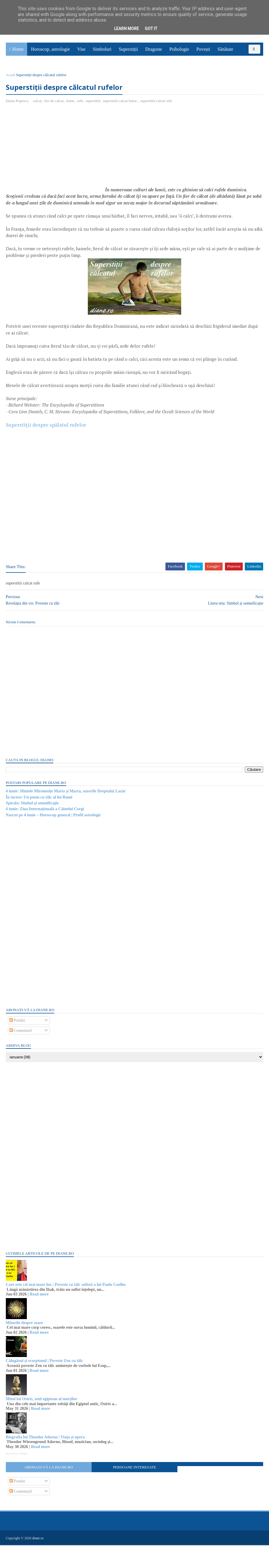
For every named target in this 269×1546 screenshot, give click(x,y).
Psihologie (179, 49)
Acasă (10, 75)
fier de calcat (54, 101)
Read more (39, 1295)
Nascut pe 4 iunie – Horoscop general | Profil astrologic (53, 815)
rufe (80, 101)
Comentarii (20, 1031)
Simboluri (102, 49)
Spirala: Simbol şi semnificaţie (32, 803)
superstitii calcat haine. (120, 101)
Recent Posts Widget (16, 1454)
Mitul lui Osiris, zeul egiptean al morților (41, 1399)
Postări (17, 1021)
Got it (151, 28)
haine (70, 101)
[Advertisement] (55, 151)
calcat (37, 101)
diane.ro (38, 1539)
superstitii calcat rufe (156, 101)
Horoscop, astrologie (50, 49)
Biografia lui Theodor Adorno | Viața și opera (45, 1437)
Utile (245, 58)
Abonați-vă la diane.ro (49, 1468)
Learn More (126, 28)
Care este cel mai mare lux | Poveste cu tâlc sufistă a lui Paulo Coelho (66, 1285)
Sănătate (225, 49)
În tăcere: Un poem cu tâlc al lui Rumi (39, 798)
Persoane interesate (134, 1468)
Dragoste (153, 49)
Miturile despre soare (24, 1323)
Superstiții (128, 49)
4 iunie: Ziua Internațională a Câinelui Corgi (45, 810)
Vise (81, 49)
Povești (203, 49)
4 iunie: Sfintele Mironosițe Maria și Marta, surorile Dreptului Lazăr (66, 792)
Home (18, 49)
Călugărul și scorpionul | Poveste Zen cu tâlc (44, 1361)
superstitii (92, 101)
